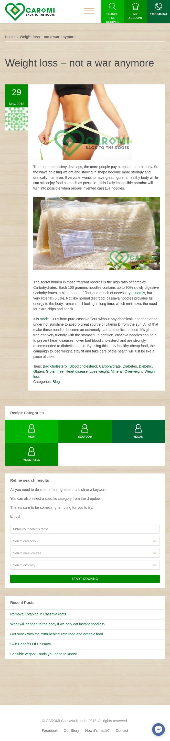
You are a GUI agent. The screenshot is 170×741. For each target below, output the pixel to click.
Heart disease (77, 371)
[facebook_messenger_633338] (158, 729)
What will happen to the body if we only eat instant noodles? (57, 624)
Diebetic (145, 366)
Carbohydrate (110, 366)
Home (10, 37)
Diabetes (130, 366)
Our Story (71, 730)
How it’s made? (97, 730)
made (44, 319)
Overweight (133, 371)
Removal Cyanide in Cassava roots (38, 614)
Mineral (117, 371)
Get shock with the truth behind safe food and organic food (56, 634)
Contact (122, 730)
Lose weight (99, 371)
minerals (138, 293)
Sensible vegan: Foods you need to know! (43, 654)
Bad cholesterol (55, 366)
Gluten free (54, 371)
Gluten (38, 371)
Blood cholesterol (83, 366)
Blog (56, 382)
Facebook (50, 730)
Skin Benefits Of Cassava (30, 644)
